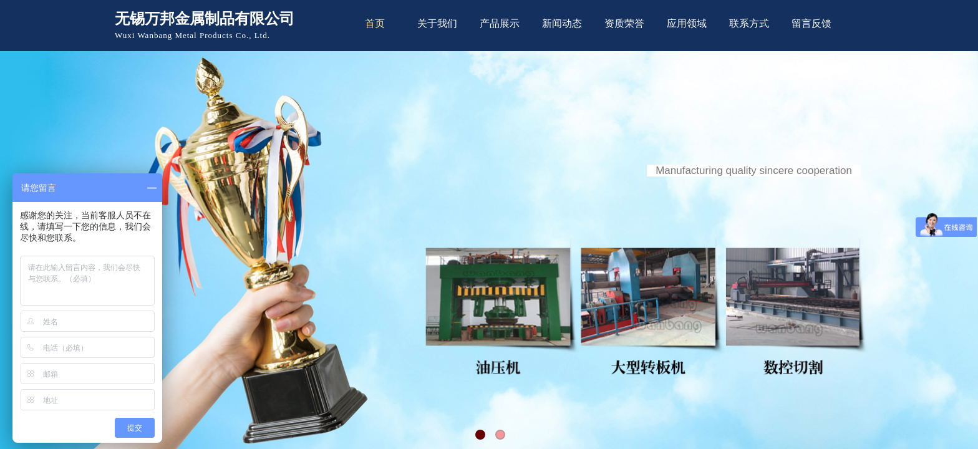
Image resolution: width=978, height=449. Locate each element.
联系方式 (749, 23)
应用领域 (687, 23)
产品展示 (500, 23)
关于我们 (437, 23)
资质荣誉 (624, 23)
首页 (375, 23)
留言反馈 (811, 23)
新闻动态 (562, 23)
